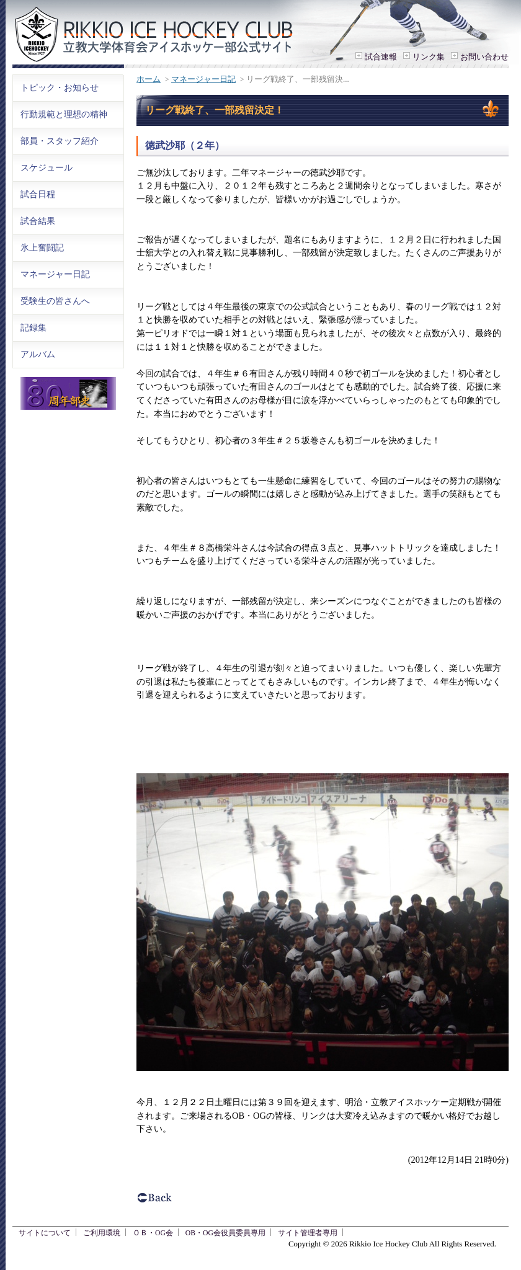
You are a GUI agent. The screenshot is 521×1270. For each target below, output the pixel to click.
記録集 (33, 327)
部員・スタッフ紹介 (59, 141)
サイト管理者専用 (307, 1233)
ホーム (148, 79)
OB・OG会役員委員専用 (225, 1233)
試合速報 (381, 56)
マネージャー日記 (203, 79)
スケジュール (46, 167)
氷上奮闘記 (42, 247)
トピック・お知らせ (59, 87)
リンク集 (428, 56)
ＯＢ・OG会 (153, 1233)
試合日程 (37, 194)
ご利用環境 (101, 1233)
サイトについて (45, 1233)
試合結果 (37, 221)
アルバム (37, 354)
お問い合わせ (484, 56)
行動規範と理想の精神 (63, 114)
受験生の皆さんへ (55, 301)
